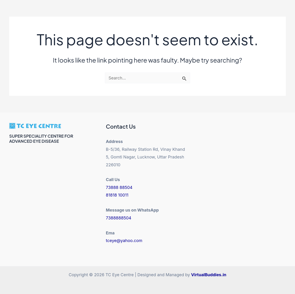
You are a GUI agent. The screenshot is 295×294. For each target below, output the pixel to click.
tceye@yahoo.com (124, 240)
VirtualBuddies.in (208, 274)
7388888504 (118, 217)
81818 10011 (117, 195)
